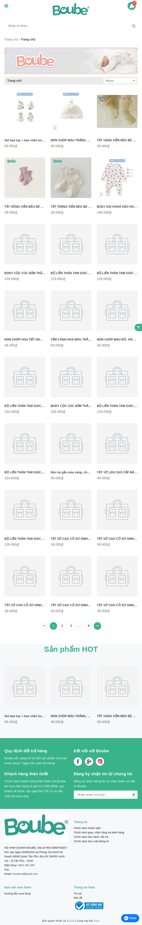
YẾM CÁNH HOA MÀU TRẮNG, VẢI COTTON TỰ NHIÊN (89, 339)
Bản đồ (78, 897)
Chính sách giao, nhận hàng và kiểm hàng (99, 832)
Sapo (97, 920)
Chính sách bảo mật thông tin (91, 841)
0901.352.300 (26, 865)
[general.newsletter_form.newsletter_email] (106, 795)
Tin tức (78, 893)
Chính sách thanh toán (87, 828)
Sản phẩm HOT (71, 649)
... (80, 625)
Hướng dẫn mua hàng (17, 893)
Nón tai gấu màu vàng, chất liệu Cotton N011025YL (87, 472)
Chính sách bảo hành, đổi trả (91, 836)
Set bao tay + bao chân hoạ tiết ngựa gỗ (33, 140)
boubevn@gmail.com (25, 873)
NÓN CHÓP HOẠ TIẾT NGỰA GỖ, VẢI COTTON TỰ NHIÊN (44, 339)
